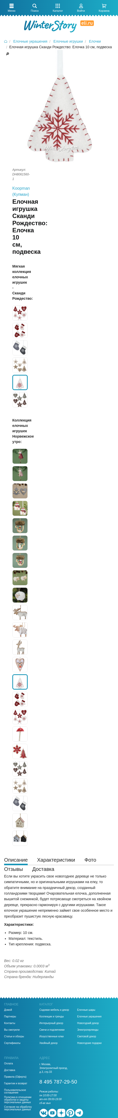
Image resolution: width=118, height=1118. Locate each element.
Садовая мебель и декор (54, 1010)
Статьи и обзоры (14, 1036)
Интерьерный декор (51, 1023)
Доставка (9, 1070)
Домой (8, 1010)
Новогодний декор (88, 1023)
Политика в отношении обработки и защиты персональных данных (17, 1100)
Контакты (9, 1023)
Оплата (8, 1063)
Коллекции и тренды (52, 1016)
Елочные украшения (89, 1016)
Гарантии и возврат (15, 1083)
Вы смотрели (12, 1030)
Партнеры (10, 1016)
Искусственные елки (52, 1036)
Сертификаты (12, 1043)
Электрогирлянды (88, 1030)
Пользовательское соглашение (15, 1091)
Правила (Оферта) (15, 1077)
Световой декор (86, 1036)
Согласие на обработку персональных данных (18, 1108)
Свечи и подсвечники (52, 1030)
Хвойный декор (49, 1043)
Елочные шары (86, 1010)
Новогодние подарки (89, 1043)
